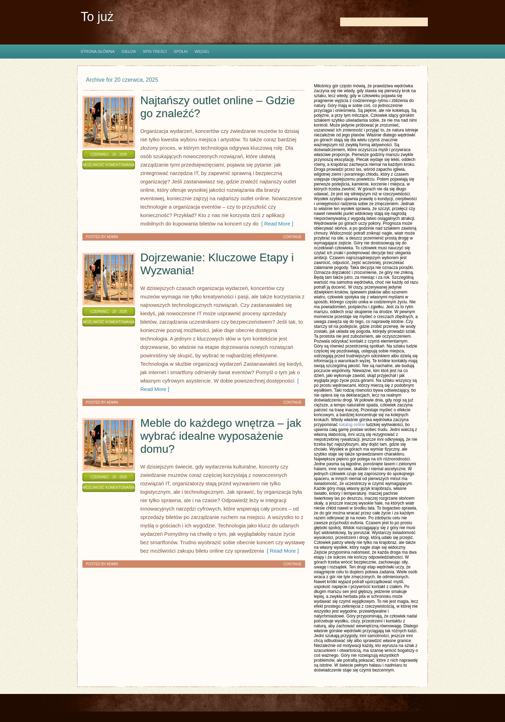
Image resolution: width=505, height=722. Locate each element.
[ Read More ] (275, 224)
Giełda (129, 51)
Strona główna (98, 51)
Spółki (181, 51)
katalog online (352, 424)
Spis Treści (155, 51)
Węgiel (202, 51)
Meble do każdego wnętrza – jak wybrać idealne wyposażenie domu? (220, 436)
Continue (292, 237)
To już (97, 16)
